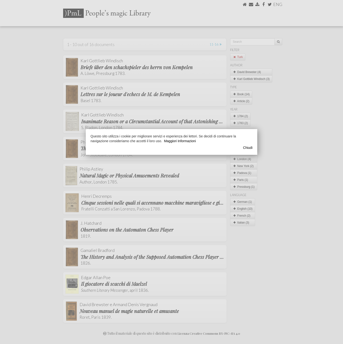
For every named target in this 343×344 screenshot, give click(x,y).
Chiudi (247, 148)
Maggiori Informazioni (180, 141)
